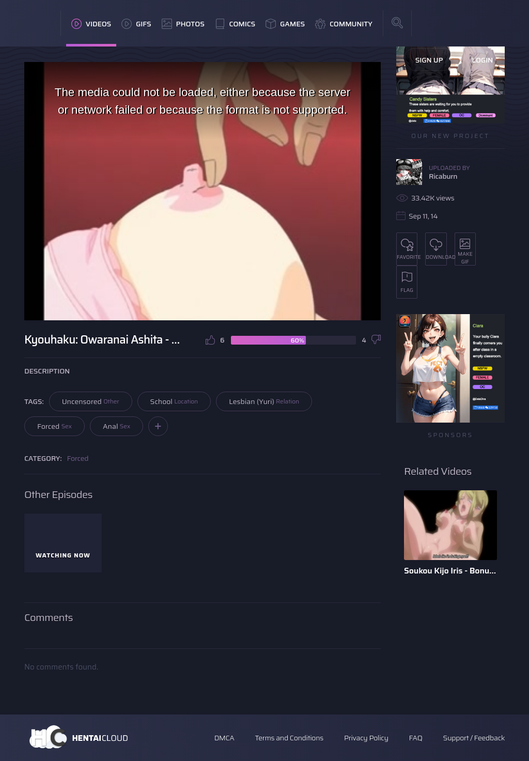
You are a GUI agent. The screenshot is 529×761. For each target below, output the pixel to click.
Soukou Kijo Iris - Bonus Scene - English (450, 570)
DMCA (224, 737)
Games (285, 23)
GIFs (136, 23)
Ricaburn (443, 176)
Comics (235, 23)
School (174, 401)
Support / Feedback (474, 737)
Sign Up (429, 60)
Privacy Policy (366, 737)
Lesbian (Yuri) (264, 401)
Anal (116, 426)
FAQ (416, 737)
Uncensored (90, 401)
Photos (183, 23)
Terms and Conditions (289, 737)
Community (343, 23)
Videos (91, 23)
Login (482, 60)
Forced (54, 426)
